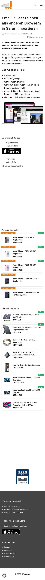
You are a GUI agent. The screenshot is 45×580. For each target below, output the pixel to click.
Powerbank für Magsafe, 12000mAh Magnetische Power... (27, 328)
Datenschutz (11, 162)
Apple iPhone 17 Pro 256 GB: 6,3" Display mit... (26, 280)
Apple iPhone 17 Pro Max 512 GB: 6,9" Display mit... (26, 294)
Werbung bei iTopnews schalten (16, 509)
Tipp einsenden (12, 143)
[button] (4, 575)
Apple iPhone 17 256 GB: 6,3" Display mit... (24, 238)
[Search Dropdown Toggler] (35, 5)
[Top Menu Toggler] (41, 4)
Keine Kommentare (36, 37)
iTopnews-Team (12, 146)
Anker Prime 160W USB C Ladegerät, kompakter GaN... (24, 353)
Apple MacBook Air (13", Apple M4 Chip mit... (26, 391)
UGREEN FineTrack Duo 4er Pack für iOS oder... (26, 316)
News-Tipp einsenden (12, 506)
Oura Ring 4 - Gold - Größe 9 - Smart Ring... (24, 341)
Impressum (10, 159)
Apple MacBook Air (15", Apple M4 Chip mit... (26, 379)
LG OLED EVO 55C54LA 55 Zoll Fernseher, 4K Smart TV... (25, 404)
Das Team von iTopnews (13, 512)
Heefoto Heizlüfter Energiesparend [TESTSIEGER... (26, 366)
